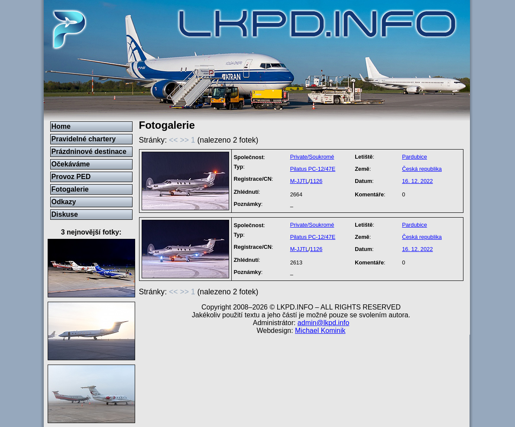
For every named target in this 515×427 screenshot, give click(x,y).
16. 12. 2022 (417, 181)
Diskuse (65, 214)
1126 (316, 181)
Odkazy (64, 201)
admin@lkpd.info (323, 322)
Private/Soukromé (312, 156)
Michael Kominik (320, 330)
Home (61, 126)
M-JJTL (299, 181)
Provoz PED (71, 176)
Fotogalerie (70, 189)
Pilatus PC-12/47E (313, 169)
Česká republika (422, 169)
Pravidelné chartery (84, 139)
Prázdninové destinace (89, 151)
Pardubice (414, 156)
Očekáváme (71, 164)
